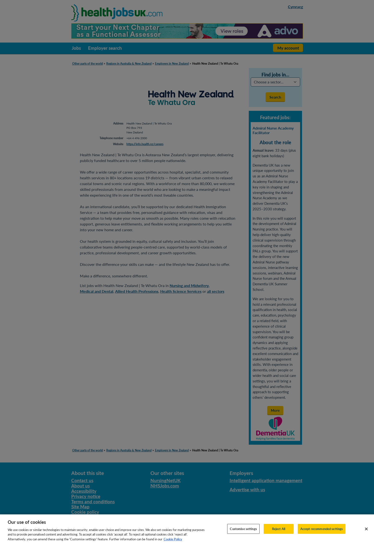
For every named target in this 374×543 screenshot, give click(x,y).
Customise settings (243, 532)
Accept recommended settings (321, 532)
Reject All (278, 532)
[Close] (366, 532)
